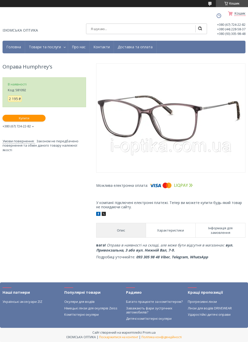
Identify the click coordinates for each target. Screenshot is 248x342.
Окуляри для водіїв (79, 301)
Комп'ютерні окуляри (81, 314)
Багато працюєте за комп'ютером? (154, 301)
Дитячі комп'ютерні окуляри (149, 318)
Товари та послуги (45, 47)
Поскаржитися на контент (118, 337)
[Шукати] (199, 28)
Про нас (79, 47)
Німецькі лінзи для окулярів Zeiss (90, 308)
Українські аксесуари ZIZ (22, 301)
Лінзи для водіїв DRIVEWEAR (210, 308)
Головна (13, 47)
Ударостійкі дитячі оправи (209, 314)
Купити (24, 118)
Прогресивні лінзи (202, 301)
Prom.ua (149, 332)
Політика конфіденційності (161, 337)
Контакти (101, 47)
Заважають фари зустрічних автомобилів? (149, 310)
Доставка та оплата (135, 47)
